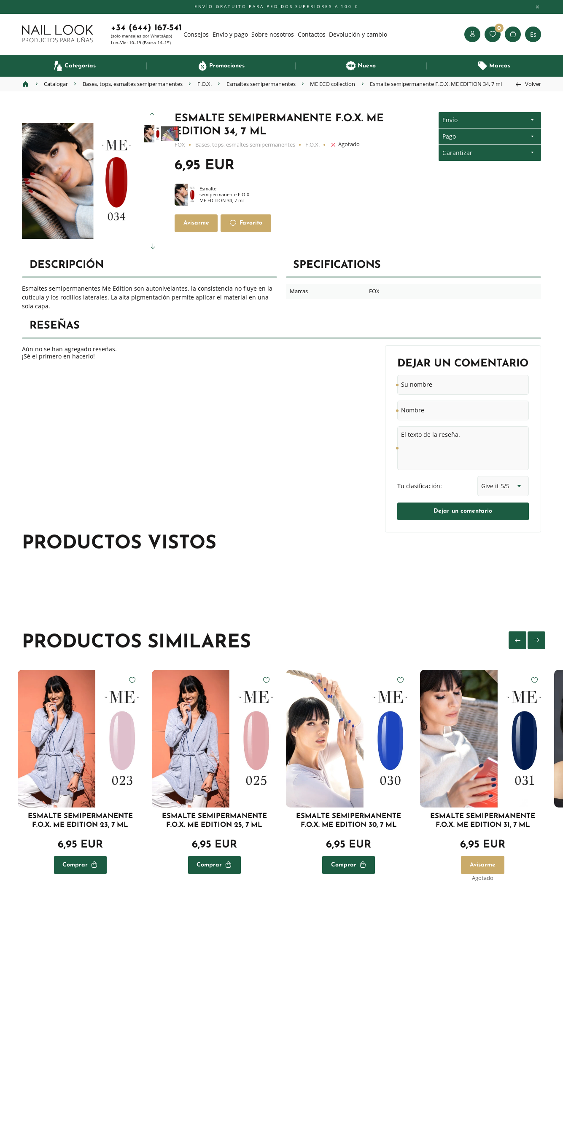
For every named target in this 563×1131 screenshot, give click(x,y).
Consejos (196, 34)
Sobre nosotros (272, 34)
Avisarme (196, 223)
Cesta (513, 35)
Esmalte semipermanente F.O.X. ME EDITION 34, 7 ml (213, 195)
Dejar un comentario (463, 511)
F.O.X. (312, 145)
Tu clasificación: (419, 485)
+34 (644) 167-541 (146, 28)
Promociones (227, 66)
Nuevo (367, 66)
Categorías (80, 66)
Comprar (75, 865)
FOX (180, 145)
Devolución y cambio (358, 34)
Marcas (499, 66)
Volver (533, 84)
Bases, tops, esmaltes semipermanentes (245, 145)
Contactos (312, 34)
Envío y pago (230, 34)
